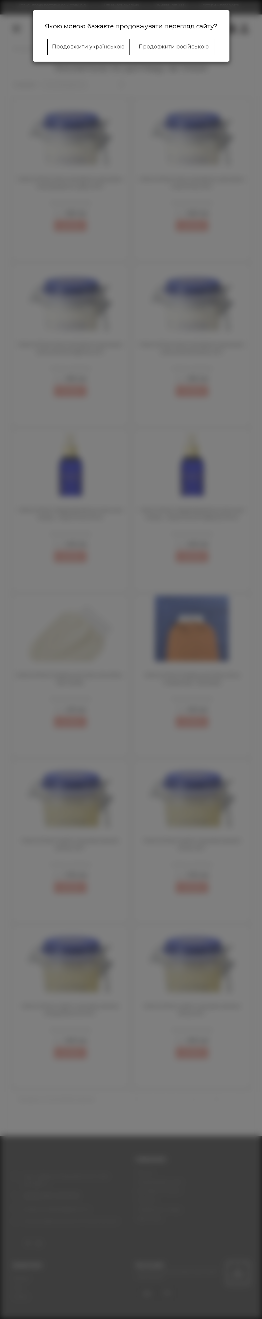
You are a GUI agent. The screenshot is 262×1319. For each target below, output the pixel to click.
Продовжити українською (88, 47)
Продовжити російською (174, 47)
